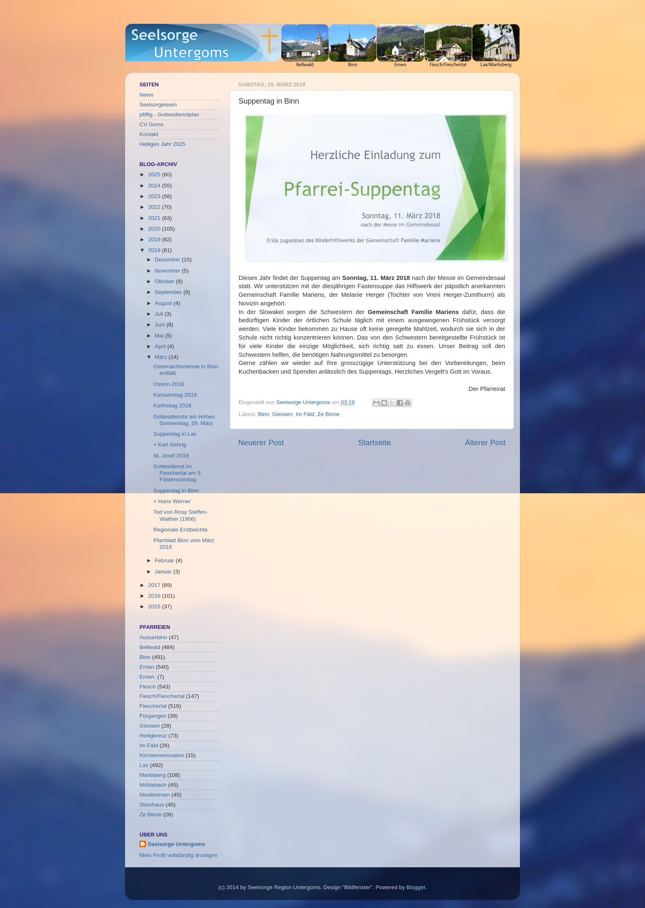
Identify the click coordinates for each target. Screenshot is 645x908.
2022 (155, 207)
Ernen (146, 667)
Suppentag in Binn (176, 491)
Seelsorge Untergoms (176, 844)
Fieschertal (153, 706)
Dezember (168, 259)
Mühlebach (153, 785)
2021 (155, 218)
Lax (143, 765)
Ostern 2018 (168, 384)
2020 (155, 229)
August (164, 303)
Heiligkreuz (153, 735)
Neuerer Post (261, 442)
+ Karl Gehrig (169, 444)
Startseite (374, 442)
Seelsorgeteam (158, 105)
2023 (155, 196)
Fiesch (147, 687)
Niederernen (154, 795)
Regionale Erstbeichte (180, 530)
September (169, 292)
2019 (155, 239)
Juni (161, 324)
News (146, 95)
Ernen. (147, 677)
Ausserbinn (153, 637)
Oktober (165, 281)
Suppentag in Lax (175, 434)
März (162, 357)
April (161, 346)
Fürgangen (152, 716)
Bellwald (149, 647)
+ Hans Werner (172, 501)
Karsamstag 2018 (175, 395)
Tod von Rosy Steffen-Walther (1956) (180, 515)
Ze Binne (328, 414)
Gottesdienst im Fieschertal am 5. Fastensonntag (177, 473)
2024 (155, 186)
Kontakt (148, 134)
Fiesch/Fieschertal (162, 696)
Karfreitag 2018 (172, 405)
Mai (160, 336)
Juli (160, 314)
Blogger (415, 887)
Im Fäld (305, 414)
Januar (164, 571)
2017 (155, 585)
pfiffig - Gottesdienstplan (169, 114)
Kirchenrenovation (161, 755)
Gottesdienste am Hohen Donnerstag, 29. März (184, 420)
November (168, 271)
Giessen (282, 414)
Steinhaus (151, 805)
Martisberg (152, 775)
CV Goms (151, 124)
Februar (165, 560)
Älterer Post (485, 442)
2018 (155, 250)
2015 (155, 606)
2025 (155, 174)
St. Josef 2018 (171, 456)
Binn (263, 414)
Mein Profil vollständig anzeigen (178, 855)
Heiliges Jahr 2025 (162, 144)
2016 (155, 596)
